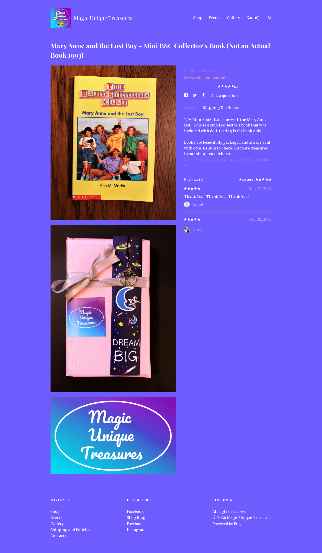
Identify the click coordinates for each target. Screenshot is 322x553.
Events (215, 17)
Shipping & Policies (221, 107)
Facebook (135, 511)
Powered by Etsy (227, 523)
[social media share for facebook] (186, 95)
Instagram (136, 530)
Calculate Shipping (201, 70)
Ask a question (224, 95)
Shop (197, 17)
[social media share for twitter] (195, 95)
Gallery (233, 17)
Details (191, 107)
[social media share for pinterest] (204, 95)
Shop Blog (136, 517)
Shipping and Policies (70, 530)
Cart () (253, 17)
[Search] (269, 18)
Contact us (60, 536)
